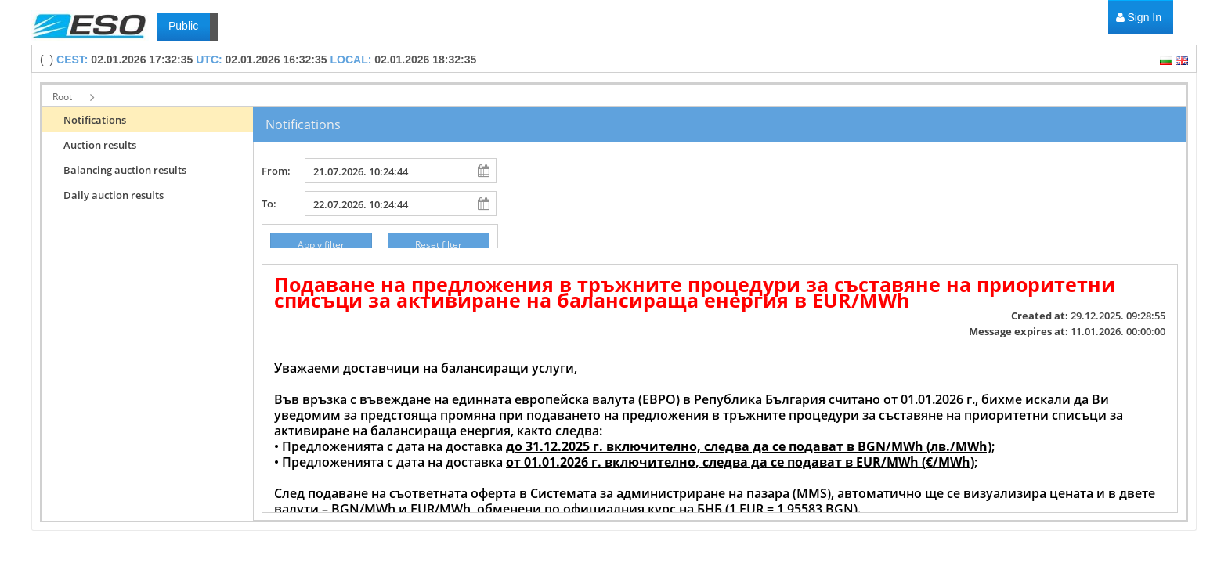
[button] (72, 97)
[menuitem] (1138, 17)
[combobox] (388, 170)
